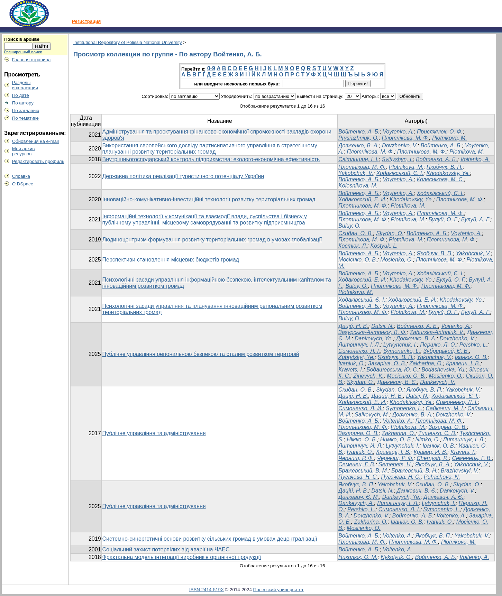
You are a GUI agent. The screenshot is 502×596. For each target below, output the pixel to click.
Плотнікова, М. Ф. (405, 138)
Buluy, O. (349, 226)
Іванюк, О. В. (471, 357)
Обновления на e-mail (35, 141)
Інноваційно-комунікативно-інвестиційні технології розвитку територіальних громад (209, 199)
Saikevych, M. (372, 415)
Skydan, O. (389, 233)
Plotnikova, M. (449, 138)
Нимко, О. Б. (396, 439)
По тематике (25, 118)
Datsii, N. (382, 326)
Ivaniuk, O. (351, 363)
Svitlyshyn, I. (397, 159)
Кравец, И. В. (430, 452)
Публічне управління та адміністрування (154, 433)
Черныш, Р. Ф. (395, 458)
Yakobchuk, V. (355, 173)
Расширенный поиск (23, 52)
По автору (23, 103)
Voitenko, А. (475, 159)
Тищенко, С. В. (437, 433)
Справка (21, 176)
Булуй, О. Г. (443, 219)
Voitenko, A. (456, 326)
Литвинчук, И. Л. (360, 446)
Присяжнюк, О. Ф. (440, 132)
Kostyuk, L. (384, 246)
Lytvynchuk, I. (400, 345)
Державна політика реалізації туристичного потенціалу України (183, 176)
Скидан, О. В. (355, 390)
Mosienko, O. (396, 260)
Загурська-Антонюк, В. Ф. (372, 332)
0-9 (211, 68)
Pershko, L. (473, 345)
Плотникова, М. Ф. (421, 152)
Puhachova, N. (442, 477)
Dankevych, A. (356, 503)
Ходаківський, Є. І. (399, 173)
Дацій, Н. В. (353, 326)
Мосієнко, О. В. (357, 260)
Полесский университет (278, 589)
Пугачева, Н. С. (401, 477)
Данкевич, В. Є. (397, 382)
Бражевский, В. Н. (414, 471)
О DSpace (23, 183)
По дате (20, 95)
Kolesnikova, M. (357, 186)
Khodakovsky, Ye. (448, 173)
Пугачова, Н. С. (358, 477)
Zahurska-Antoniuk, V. (437, 332)
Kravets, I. (350, 370)
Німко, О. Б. (362, 439)
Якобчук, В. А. (433, 464)
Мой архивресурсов (23, 151)
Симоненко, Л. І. (359, 351)
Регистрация (86, 21)
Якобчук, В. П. (445, 167)
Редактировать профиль (38, 161)
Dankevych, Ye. (374, 338)
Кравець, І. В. (463, 363)
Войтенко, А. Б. (359, 132)
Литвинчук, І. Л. (359, 345)
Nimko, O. (428, 439)
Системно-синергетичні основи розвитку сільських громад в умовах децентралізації (209, 539)
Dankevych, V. (437, 382)
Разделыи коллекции (25, 85)
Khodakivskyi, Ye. (411, 402)
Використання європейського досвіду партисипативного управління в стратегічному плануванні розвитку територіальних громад (209, 149)
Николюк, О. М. (357, 557)
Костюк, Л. (352, 246)
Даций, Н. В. (387, 396)
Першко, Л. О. (438, 345)
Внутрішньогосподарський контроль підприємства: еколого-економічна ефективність (211, 159)
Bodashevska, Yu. (443, 370)
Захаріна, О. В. (387, 363)
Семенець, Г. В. (472, 458)
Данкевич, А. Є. (444, 497)
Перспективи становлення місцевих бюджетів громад (170, 260)
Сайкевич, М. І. (445, 408)
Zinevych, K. (368, 376)
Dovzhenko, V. (400, 145)
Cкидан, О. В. (355, 233)
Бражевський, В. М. (363, 471)
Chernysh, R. (433, 458)
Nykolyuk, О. (396, 557)
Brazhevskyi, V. (459, 471)
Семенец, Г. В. (356, 464)
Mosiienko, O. (446, 376)
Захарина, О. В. (358, 433)
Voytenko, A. (398, 132)
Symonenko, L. (401, 351)
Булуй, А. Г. (475, 219)
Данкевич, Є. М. (358, 497)
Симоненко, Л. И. (360, 408)
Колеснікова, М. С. (440, 179)
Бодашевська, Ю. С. (392, 370)
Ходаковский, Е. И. (362, 199)
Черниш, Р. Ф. (356, 458)
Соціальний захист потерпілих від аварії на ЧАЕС (166, 549)
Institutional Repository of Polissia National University (127, 42)
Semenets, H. (395, 464)
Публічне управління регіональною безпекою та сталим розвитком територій (200, 354)
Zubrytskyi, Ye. (356, 357)
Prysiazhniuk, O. (358, 138)
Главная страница (31, 59)
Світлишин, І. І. (358, 159)
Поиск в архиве (21, 39)
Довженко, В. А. (358, 145)
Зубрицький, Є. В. (446, 351)
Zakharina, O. (426, 363)
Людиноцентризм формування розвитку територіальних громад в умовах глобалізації (212, 239)
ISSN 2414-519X (206, 589)
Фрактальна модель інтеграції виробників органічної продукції (181, 557)
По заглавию (25, 110)
